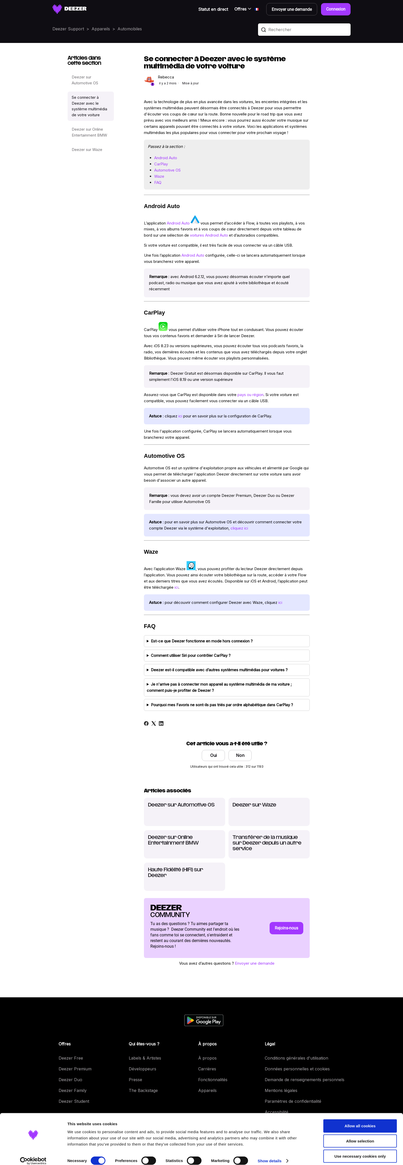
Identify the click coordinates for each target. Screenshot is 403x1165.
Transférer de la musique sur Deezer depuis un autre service (267, 843)
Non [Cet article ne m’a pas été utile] (240, 755)
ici (180, 416)
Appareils (100, 28)
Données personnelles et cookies (297, 1068)
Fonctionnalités (212, 1079)
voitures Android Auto (209, 235)
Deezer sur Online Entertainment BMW (89, 132)
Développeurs (142, 1068)
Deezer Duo (70, 1079)
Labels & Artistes (145, 1058)
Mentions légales (281, 1090)
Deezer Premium (75, 1068)
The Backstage (143, 1090)
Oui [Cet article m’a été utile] (213, 755)
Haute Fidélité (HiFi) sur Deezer (175, 873)
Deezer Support (68, 28)
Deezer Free (71, 1058)
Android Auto (165, 157)
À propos (207, 1058)
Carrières (207, 1068)
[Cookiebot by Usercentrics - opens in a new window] (33, 1155)
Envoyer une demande (254, 963)
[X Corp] (153, 723)
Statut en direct (213, 9)
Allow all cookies (360, 1120)
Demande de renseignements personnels (304, 1079)
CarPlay (161, 164)
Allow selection (360, 1135)
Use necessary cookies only (360, 1150)
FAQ (157, 182)
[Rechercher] (304, 29)
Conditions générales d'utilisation (296, 1058)
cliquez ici (239, 528)
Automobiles (129, 28)
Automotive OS (167, 170)
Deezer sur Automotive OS (85, 80)
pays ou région (250, 394)
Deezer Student (74, 1101)
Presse (135, 1079)
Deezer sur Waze (87, 149)
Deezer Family (73, 1090)
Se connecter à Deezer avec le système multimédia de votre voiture (89, 106)
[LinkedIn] (161, 723)
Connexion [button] (335, 9)
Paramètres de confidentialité (293, 1101)
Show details (270, 1155)
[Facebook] (146, 723)
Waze (159, 176)
